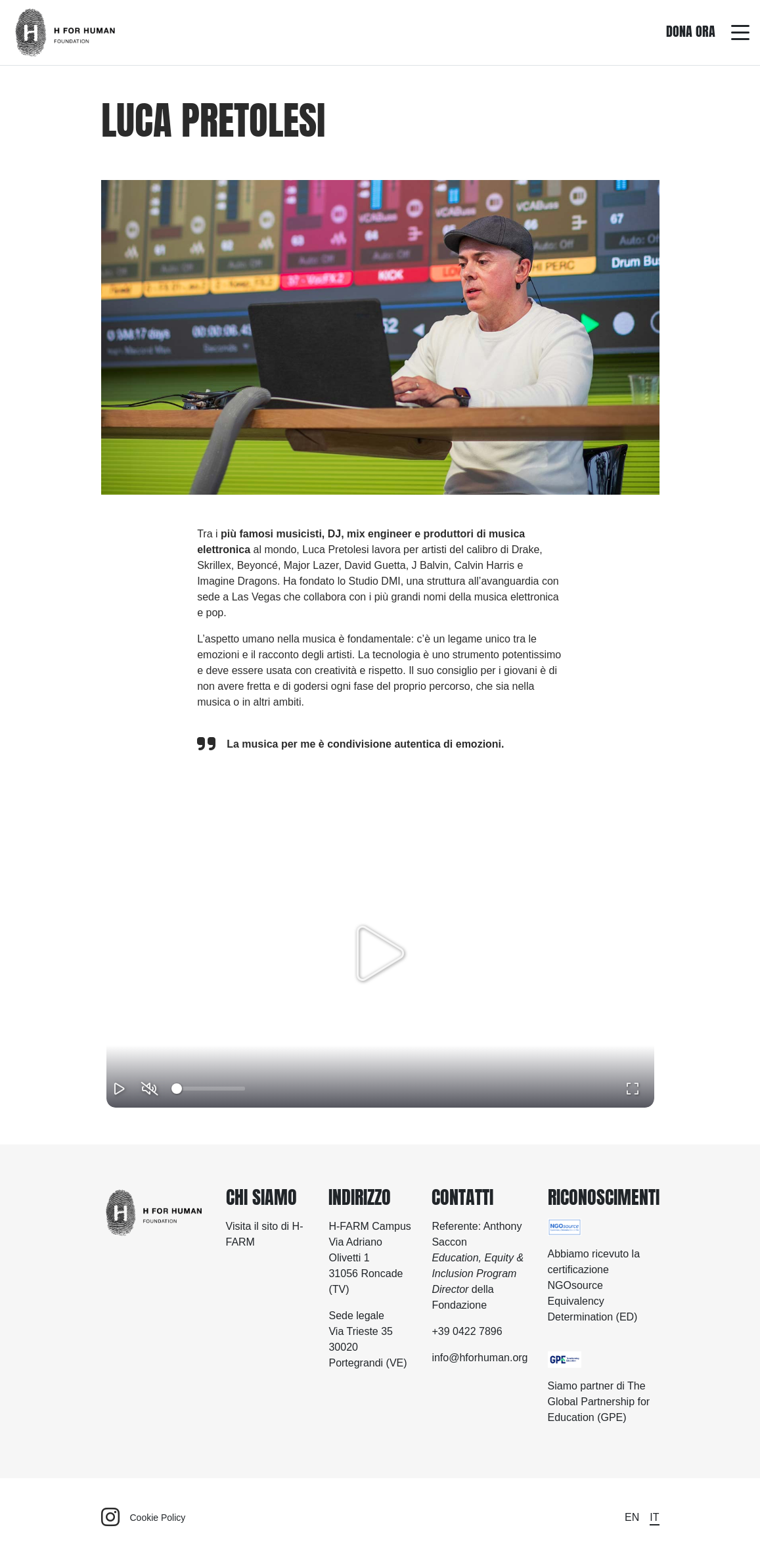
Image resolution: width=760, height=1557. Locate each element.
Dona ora (690, 31)
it (654, 1517)
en (632, 1517)
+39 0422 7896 (467, 1331)
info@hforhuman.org (479, 1357)
